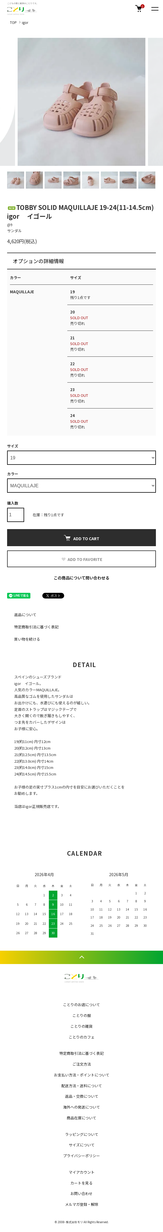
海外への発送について (81, 1107)
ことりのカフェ (82, 1037)
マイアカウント (82, 1172)
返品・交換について (81, 1096)
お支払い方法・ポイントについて (81, 1075)
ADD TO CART (81, 538)
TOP (13, 22)
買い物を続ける (27, 639)
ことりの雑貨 (81, 1026)
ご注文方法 (81, 1064)
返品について (25, 614)
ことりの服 (81, 1015)
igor (25, 22)
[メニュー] (154, 8)
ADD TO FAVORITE (81, 559)
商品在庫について (81, 1117)
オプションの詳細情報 (38, 261)
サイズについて (82, 1145)
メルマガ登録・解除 (81, 1204)
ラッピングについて (81, 1134)
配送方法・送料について (81, 1085)
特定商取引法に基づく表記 (36, 627)
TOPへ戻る (81, 957)
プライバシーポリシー (81, 1155)
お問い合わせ (81, 1193)
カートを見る (81, 1183)
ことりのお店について (81, 1004)
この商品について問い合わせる (81, 578)
